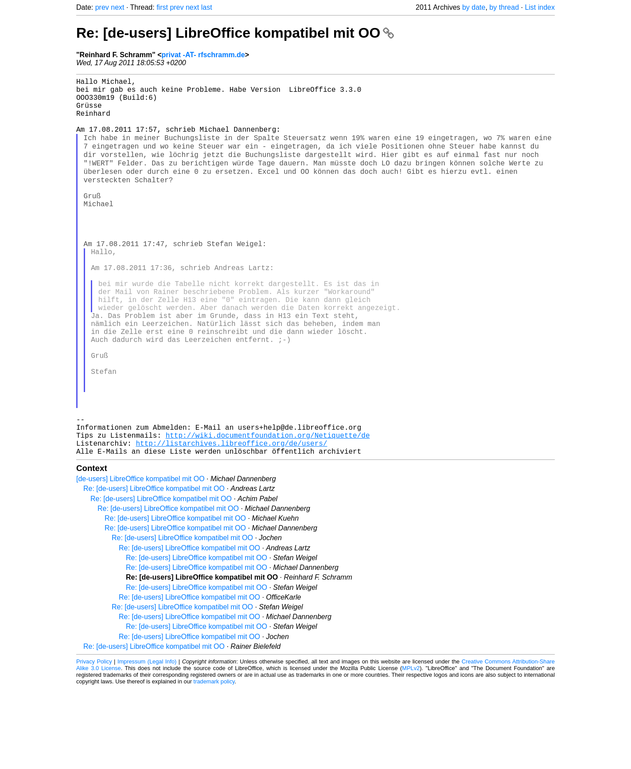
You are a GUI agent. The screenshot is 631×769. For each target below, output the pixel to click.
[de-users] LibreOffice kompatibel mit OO (140, 559)
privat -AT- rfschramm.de (203, 55)
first (162, 7)
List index (540, 7)
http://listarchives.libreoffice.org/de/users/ (231, 522)
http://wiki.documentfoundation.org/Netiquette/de (268, 512)
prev (102, 7)
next (117, 7)
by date (473, 7)
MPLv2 (411, 748)
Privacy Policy (94, 742)
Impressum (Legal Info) (146, 742)
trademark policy (214, 762)
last (206, 7)
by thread (504, 7)
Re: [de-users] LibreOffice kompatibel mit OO (235, 33)
